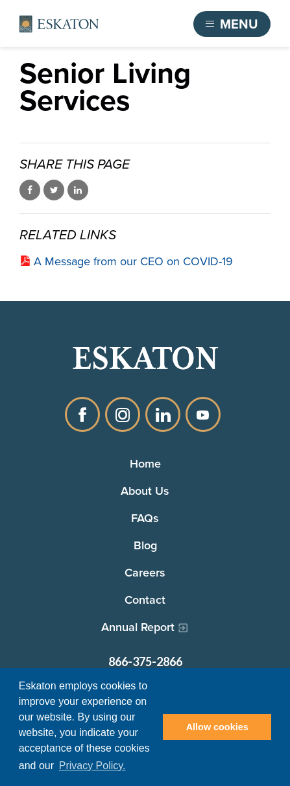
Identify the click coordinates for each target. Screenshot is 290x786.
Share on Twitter (53, 190)
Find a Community (132, 24)
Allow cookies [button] (217, 727)
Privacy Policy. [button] (92, 765)
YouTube (203, 414)
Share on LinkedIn (77, 190)
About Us (145, 490)
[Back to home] (59, 24)
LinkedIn (162, 414)
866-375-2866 (145, 661)
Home (145, 463)
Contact (145, 599)
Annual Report (138, 627)
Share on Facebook (29, 190)
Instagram (122, 414)
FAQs (145, 518)
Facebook (82, 414)
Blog (145, 545)
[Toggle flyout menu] (232, 24)
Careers (145, 572)
